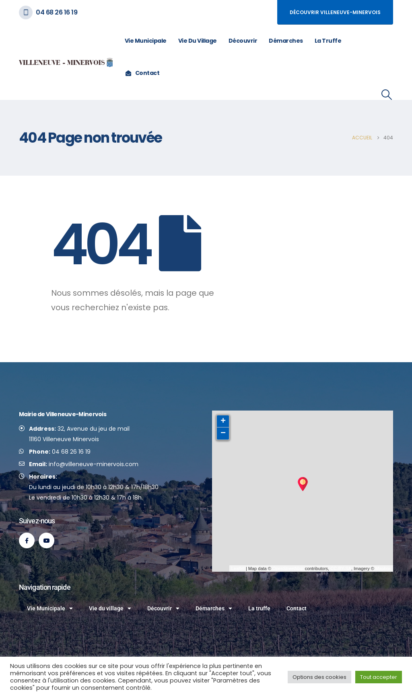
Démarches (286, 41)
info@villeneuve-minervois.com (93, 464)
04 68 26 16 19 (56, 12)
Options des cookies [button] (319, 677)
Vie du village (197, 41)
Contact (142, 73)
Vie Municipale (146, 41)
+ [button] (223, 421)
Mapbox (383, 568)
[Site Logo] (66, 62)
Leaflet (238, 568)
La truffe (328, 41)
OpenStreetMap (288, 568)
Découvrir (243, 41)
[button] (387, 94)
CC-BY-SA (340, 568)
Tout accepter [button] (378, 677)
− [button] (223, 433)
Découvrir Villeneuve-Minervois (335, 12)
